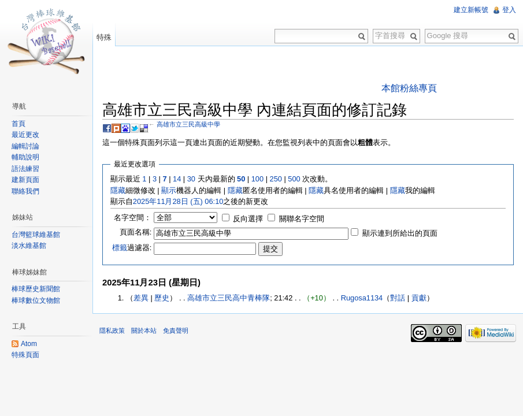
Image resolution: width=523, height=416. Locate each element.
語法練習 (25, 169)
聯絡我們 (25, 191)
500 (294, 178)
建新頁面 (25, 180)
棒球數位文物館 (36, 300)
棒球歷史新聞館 (36, 289)
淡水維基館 (29, 246)
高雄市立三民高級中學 (188, 124)
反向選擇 (248, 218)
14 (177, 178)
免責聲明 (175, 330)
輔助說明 (25, 157)
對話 (397, 298)
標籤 (119, 247)
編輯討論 (25, 146)
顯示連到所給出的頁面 (399, 233)
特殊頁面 (25, 355)
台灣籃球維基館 (36, 235)
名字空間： (132, 217)
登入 (509, 10)
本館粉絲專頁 (409, 88)
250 (276, 178)
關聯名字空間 (301, 218)
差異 (141, 298)
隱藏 (117, 190)
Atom (29, 344)
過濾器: (132, 247)
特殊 (104, 37)
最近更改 (25, 135)
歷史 (161, 298)
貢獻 (418, 298)
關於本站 (144, 330)
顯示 (168, 190)
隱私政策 (112, 330)
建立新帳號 (471, 10)
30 (191, 178)
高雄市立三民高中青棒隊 (228, 298)
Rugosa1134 (362, 298)
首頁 (18, 124)
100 (257, 178)
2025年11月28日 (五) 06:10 (178, 201)
